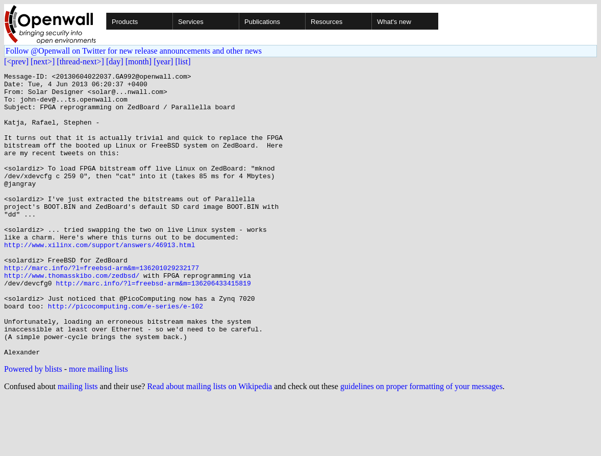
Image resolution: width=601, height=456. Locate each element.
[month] (139, 61)
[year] (163, 61)
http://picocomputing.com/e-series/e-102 (125, 353)
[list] (182, 61)
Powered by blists (33, 425)
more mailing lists (98, 425)
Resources (326, 22)
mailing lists (78, 443)
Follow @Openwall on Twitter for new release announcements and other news (134, 50)
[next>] (43, 61)
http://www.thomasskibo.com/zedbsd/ (71, 316)
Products (125, 22)
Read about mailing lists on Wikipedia (209, 443)
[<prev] (16, 61)
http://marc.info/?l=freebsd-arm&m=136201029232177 (101, 307)
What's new (394, 22)
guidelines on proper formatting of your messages (421, 443)
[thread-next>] (80, 61)
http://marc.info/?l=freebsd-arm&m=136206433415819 (153, 325)
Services (191, 22)
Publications (262, 22)
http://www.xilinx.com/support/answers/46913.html (99, 279)
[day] (114, 61)
